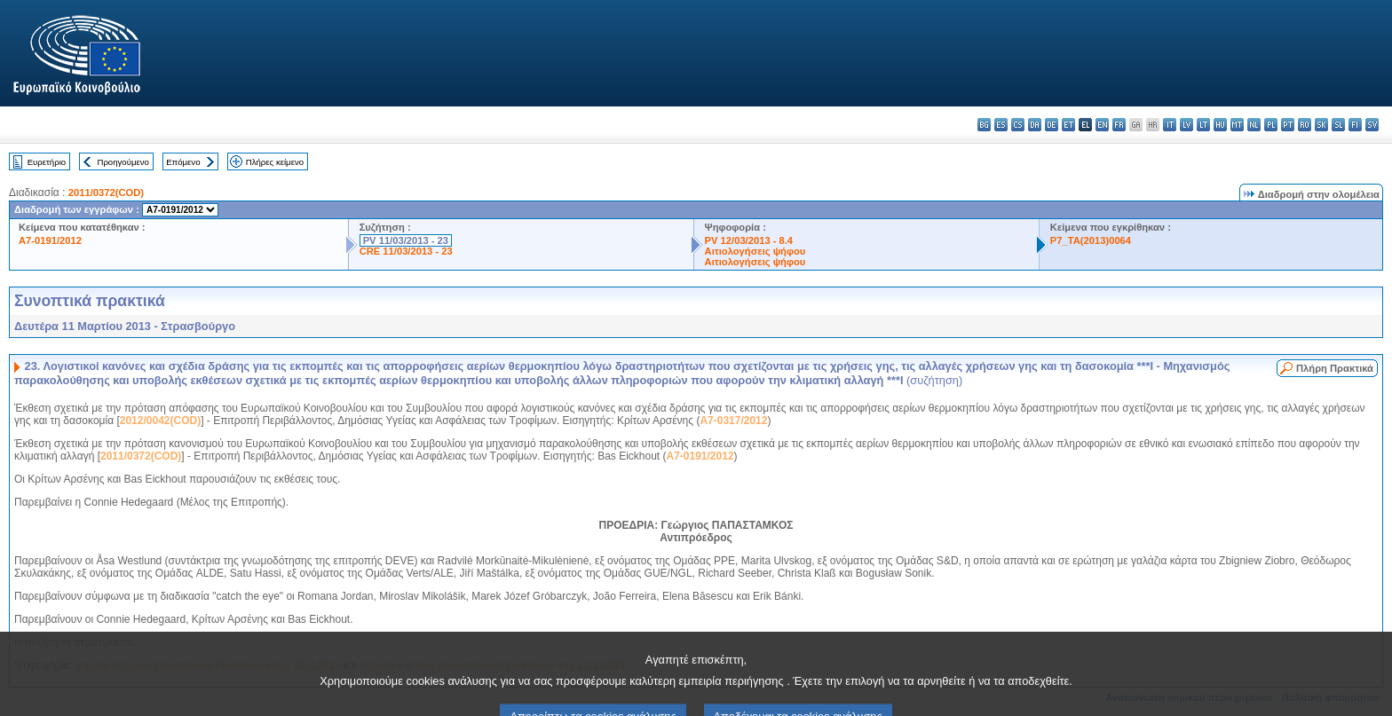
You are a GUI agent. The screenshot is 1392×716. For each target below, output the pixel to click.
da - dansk (1034, 124)
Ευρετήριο (47, 162)
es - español (1001, 124)
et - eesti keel (1068, 124)
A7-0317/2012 (733, 420)
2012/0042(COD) (160, 420)
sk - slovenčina (1321, 124)
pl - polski (1270, 124)
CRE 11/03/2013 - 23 (406, 251)
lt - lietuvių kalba (1203, 124)
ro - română (1304, 124)
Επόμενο (183, 162)
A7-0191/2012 (50, 240)
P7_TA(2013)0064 (1090, 240)
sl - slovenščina (1338, 124)
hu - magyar (1220, 124)
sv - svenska (1372, 124)
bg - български (984, 124)
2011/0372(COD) (106, 192)
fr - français (1119, 124)
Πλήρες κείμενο (275, 162)
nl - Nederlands (1254, 124)
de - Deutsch (1051, 124)
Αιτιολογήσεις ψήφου (755, 251)
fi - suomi (1355, 124)
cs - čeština (1017, 124)
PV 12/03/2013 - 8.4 (749, 240)
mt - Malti (1237, 124)
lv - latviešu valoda (1186, 124)
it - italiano (1169, 124)
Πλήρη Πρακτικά (1334, 368)
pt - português (1287, 124)
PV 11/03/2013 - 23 (405, 240)
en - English (1102, 124)
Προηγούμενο (122, 162)
